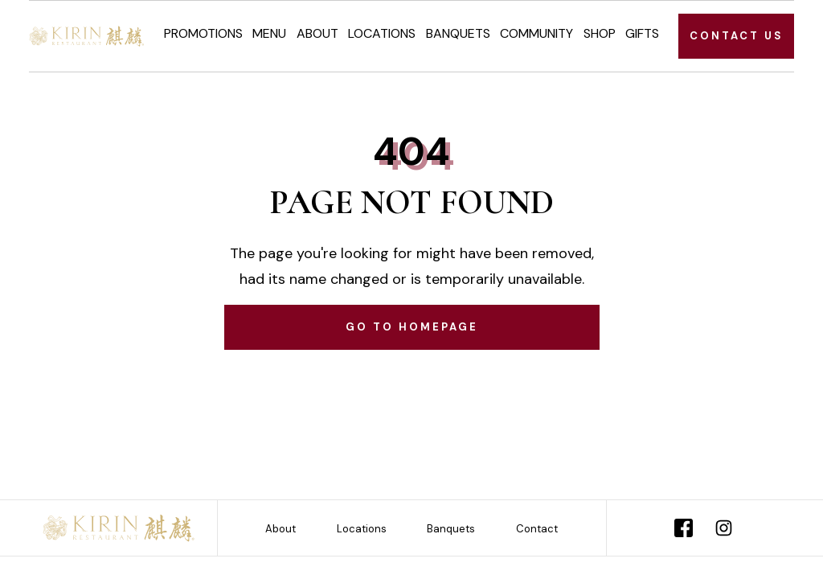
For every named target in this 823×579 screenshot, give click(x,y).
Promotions (203, 33)
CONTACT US (737, 36)
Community (536, 33)
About (317, 33)
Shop (599, 33)
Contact (537, 529)
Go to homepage (412, 327)
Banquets (458, 33)
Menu (269, 33)
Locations (382, 33)
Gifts (642, 33)
